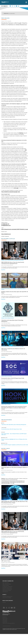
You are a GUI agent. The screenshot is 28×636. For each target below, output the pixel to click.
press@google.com (5, 223)
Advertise (4, 602)
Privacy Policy (5, 620)
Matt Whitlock (8, 323)
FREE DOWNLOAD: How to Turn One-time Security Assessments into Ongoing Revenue (12, 263)
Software (22, 346)
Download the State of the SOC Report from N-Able (12, 378)
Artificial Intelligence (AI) (6, 288)
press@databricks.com (6, 225)
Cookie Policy (5, 621)
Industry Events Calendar (7, 597)
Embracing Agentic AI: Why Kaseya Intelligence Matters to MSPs (14, 468)
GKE (26, 150)
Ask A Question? (5, 591)
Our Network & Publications (7, 586)
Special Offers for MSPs (7, 590)
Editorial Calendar (6, 585)
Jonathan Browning (9, 294)
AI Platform (21, 133)
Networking (10, 376)
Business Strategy (4, 260)
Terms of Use (5, 619)
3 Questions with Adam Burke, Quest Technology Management (12, 321)
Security (22, 260)
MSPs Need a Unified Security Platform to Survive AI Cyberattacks (13, 349)
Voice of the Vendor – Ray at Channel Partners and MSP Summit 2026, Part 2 (14, 434)
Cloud (18, 288)
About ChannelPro (6, 582)
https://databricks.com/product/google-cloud (10, 191)
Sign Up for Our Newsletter (7, 589)
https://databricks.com (6, 234)
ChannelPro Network (9, 265)
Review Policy (5, 618)
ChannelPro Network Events (7, 596)
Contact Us (4, 616)
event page (16, 188)
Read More (3, 269)
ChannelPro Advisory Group (7, 587)
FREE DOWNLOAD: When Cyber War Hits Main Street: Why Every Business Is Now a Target (14, 502)
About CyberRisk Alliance (7, 584)
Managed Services (11, 260)
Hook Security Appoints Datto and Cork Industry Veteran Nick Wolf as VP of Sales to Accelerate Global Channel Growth (14, 408)
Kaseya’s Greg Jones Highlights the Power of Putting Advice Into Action (14, 440)
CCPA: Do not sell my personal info (9, 623)
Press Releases (5, 18)
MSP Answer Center (17, 260)
